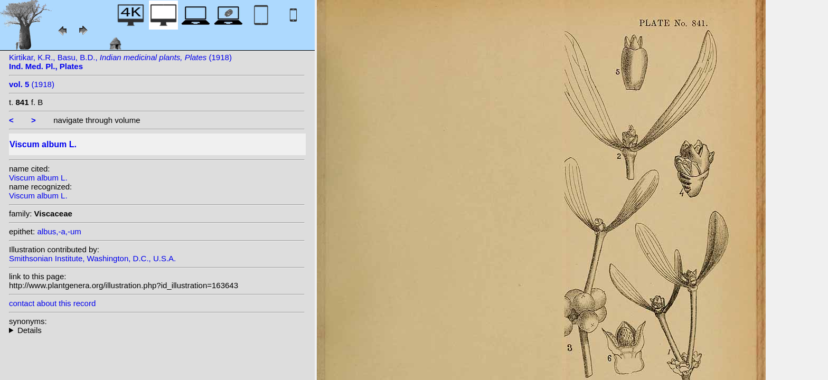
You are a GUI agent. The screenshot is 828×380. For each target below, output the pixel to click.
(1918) (31, 84)
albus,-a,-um (59, 231)
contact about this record (52, 303)
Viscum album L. (38, 177)
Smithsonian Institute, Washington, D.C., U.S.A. (92, 258)
